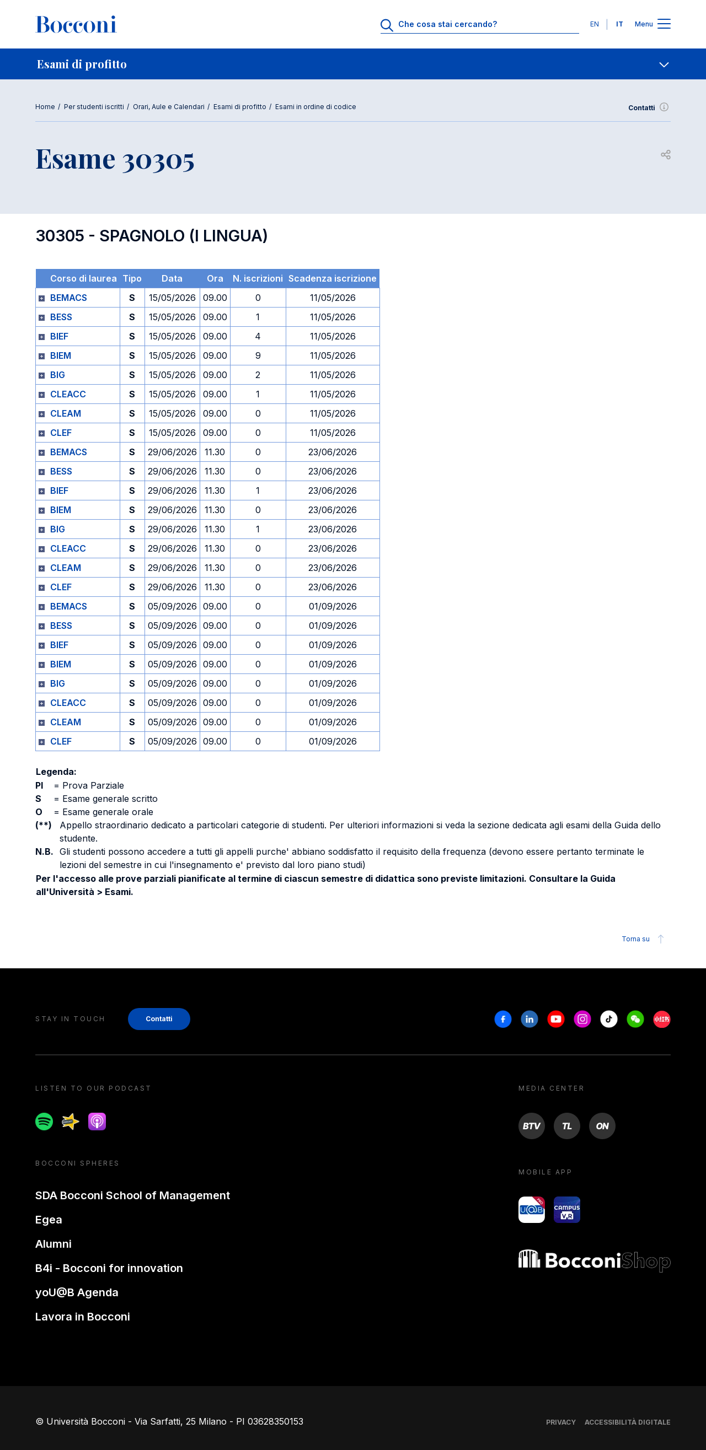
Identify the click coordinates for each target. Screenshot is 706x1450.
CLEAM (65, 413)
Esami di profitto (239, 107)
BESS (61, 316)
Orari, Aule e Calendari (169, 107)
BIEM (60, 355)
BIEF (59, 336)
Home (45, 107)
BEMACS (68, 297)
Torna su (644, 939)
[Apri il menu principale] (664, 25)
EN (594, 24)
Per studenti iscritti (94, 107)
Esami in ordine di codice (315, 107)
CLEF (61, 432)
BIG (57, 374)
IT (619, 24)
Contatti (649, 108)
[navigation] (353, 63)
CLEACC (68, 394)
